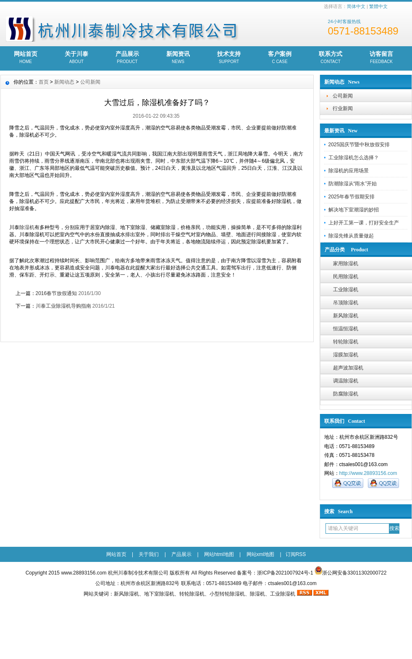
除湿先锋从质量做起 (351, 236)
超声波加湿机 (348, 368)
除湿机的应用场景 (348, 171)
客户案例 (280, 58)
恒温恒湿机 (345, 329)
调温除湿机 (345, 381)
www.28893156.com (83, 573)
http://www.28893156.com (368, 473)
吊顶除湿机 (345, 303)
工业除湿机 (345, 290)
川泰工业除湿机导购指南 (63, 306)
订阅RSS (296, 554)
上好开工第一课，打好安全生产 (363, 223)
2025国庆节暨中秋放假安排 (359, 145)
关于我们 (149, 554)
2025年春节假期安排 (351, 197)
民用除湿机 (345, 276)
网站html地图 (219, 554)
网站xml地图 (261, 554)
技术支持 (229, 58)
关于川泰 (76, 58)
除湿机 (26, 227)
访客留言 (381, 58)
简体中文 (356, 6)
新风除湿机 (345, 316)
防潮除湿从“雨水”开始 (352, 184)
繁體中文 (378, 6)
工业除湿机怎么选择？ (353, 158)
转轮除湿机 (345, 342)
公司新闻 (343, 96)
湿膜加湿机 (345, 355)
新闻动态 (64, 82)
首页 (44, 82)
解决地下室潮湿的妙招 (353, 210)
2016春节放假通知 (56, 293)
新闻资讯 (178, 58)
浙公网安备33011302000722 (354, 573)
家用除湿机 (345, 263)
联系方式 (331, 58)
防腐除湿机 (345, 394)
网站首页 (26, 58)
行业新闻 (343, 108)
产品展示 (127, 58)
